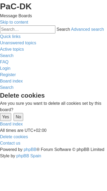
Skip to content (14, 22)
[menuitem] (18, 43)
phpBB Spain (28, 156)
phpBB (30, 149)
